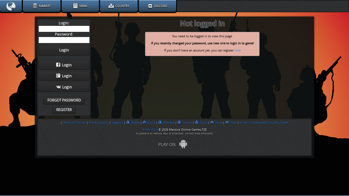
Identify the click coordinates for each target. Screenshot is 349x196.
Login (64, 65)
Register (64, 110)
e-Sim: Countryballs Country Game (264, 122)
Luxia (149, 122)
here (237, 50)
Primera (166, 122)
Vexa (216, 122)
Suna (201, 122)
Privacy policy (98, 122)
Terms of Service (74, 122)
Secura (184, 122)
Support (117, 122)
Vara (230, 122)
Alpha (132, 122)
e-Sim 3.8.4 (150, 129)
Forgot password (64, 100)
